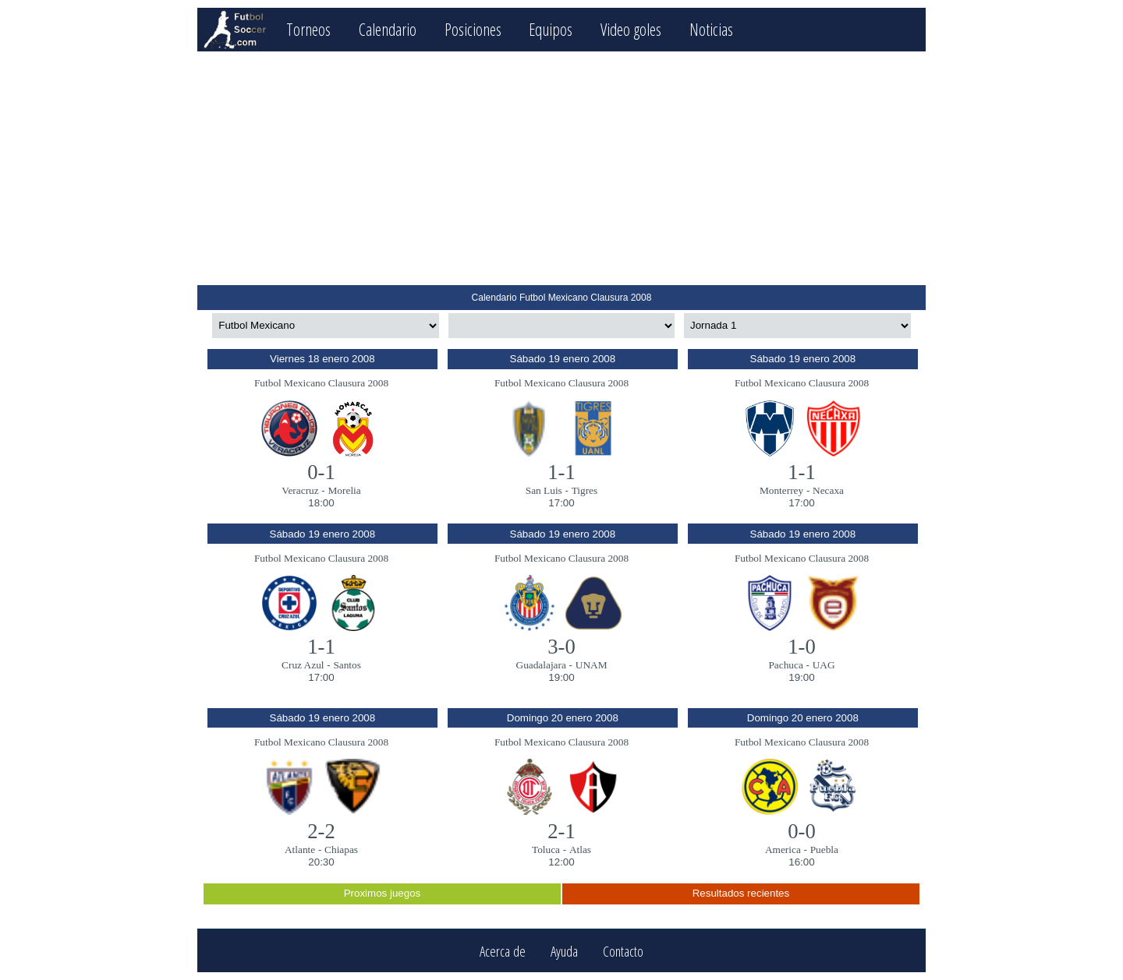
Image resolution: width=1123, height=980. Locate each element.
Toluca (546, 849)
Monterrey (781, 490)
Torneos (308, 29)
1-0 (802, 646)
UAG (824, 665)
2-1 (561, 831)
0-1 (321, 472)
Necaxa (828, 490)
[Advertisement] (561, 168)
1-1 (561, 472)
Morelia (344, 490)
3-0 (561, 646)
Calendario (387, 29)
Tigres (585, 490)
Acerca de (503, 951)
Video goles (630, 29)
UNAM (592, 665)
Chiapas (341, 849)
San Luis (544, 490)
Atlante (300, 849)
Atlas (580, 849)
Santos (347, 665)
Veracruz (300, 490)
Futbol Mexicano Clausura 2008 (321, 383)
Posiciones (473, 29)
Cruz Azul (303, 665)
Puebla (824, 849)
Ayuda (564, 951)
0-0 (802, 831)
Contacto (623, 951)
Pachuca (785, 665)
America (783, 849)
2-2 (321, 831)
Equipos (550, 29)
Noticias (711, 29)
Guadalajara (541, 665)
